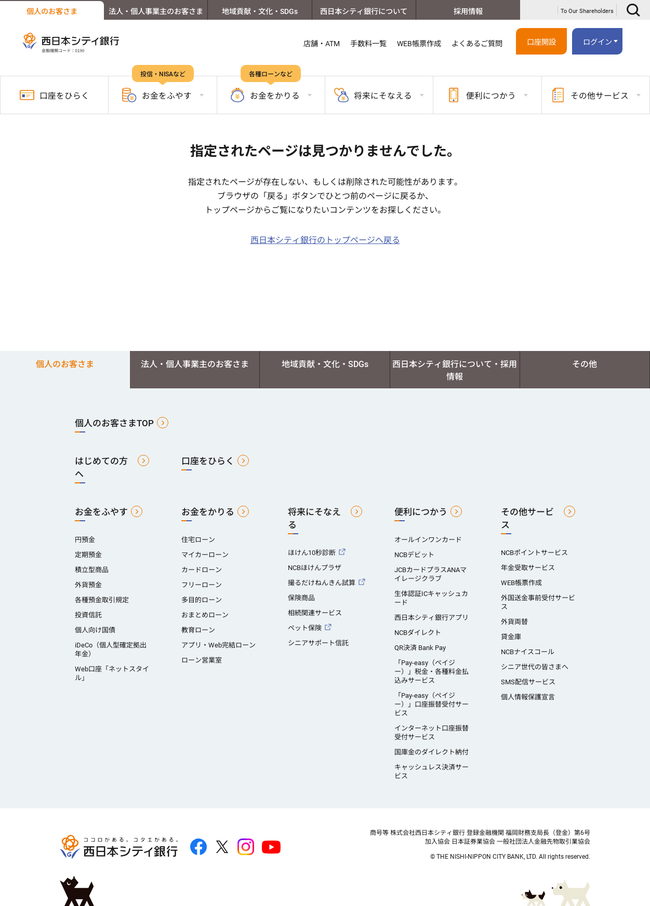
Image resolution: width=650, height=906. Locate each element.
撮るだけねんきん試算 (321, 583)
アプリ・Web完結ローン (218, 645)
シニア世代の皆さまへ (534, 667)
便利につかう (420, 512)
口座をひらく (54, 95)
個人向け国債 (95, 630)
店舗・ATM (321, 43)
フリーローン (201, 585)
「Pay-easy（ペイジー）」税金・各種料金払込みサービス (431, 671)
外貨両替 (514, 622)
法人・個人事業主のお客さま (156, 11)
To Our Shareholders (587, 11)
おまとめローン (205, 615)
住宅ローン (198, 540)
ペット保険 (305, 628)
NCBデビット (414, 555)
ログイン (597, 42)
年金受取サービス (528, 568)
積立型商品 (92, 570)
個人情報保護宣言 (528, 697)
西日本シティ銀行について (363, 11)
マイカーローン (205, 555)
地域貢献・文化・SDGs (260, 11)
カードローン (201, 570)
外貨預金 (88, 585)
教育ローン (198, 630)
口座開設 (541, 42)
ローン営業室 (201, 660)
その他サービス (527, 518)
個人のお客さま (51, 11)
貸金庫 (511, 637)
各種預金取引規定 (102, 600)
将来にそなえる (314, 518)
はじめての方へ (101, 467)
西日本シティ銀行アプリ (431, 617)
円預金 (85, 540)
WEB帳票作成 (419, 43)
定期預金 (88, 555)
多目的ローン (201, 600)
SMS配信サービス (528, 682)
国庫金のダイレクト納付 (431, 752)
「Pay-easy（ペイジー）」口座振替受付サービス (431, 704)
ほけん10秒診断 (312, 553)
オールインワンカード (428, 540)
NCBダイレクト (417, 633)
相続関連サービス (315, 613)
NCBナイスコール (527, 652)
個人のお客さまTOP (114, 423)
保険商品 (301, 598)
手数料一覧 (368, 43)
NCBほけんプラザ (314, 568)
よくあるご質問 (477, 43)
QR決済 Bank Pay (420, 648)
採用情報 (468, 11)
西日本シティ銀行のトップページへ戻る (325, 240)
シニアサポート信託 (318, 643)
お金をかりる (207, 512)
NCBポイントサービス (534, 553)
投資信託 (88, 615)
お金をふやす (101, 512)
